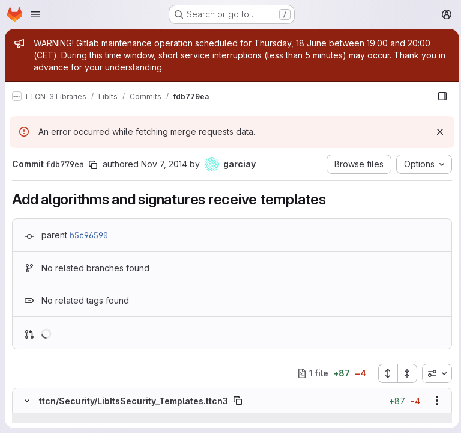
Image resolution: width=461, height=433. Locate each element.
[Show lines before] (42, 419)
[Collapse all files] (404, 373)
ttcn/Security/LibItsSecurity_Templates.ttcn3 (133, 401)
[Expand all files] (384, 373)
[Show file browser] (439, 96)
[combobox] (434, 373)
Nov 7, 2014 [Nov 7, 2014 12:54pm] (164, 164)
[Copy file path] (237, 400)
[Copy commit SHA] (93, 165)
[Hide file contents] (27, 400)
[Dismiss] (437, 131)
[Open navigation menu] (35, 14)
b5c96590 (89, 235)
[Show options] (434, 400)
